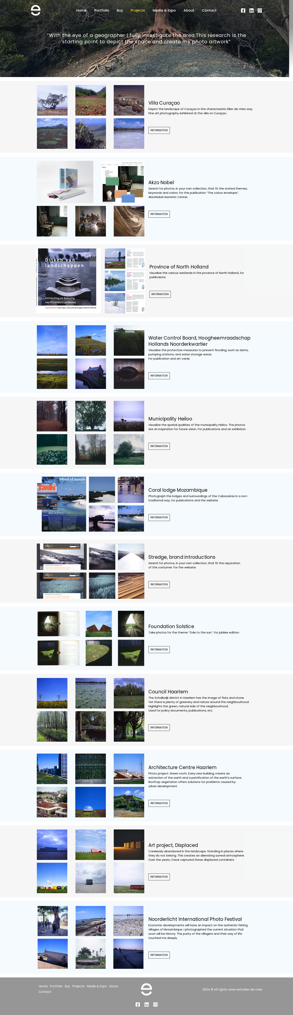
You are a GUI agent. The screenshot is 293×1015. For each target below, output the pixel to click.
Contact (207, 10)
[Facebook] (243, 10)
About (187, 10)
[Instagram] (259, 10)
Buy (121, 10)
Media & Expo (163, 10)
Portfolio (103, 10)
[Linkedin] (251, 10)
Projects (138, 10)
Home (84, 10)
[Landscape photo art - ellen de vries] (35, 10)
